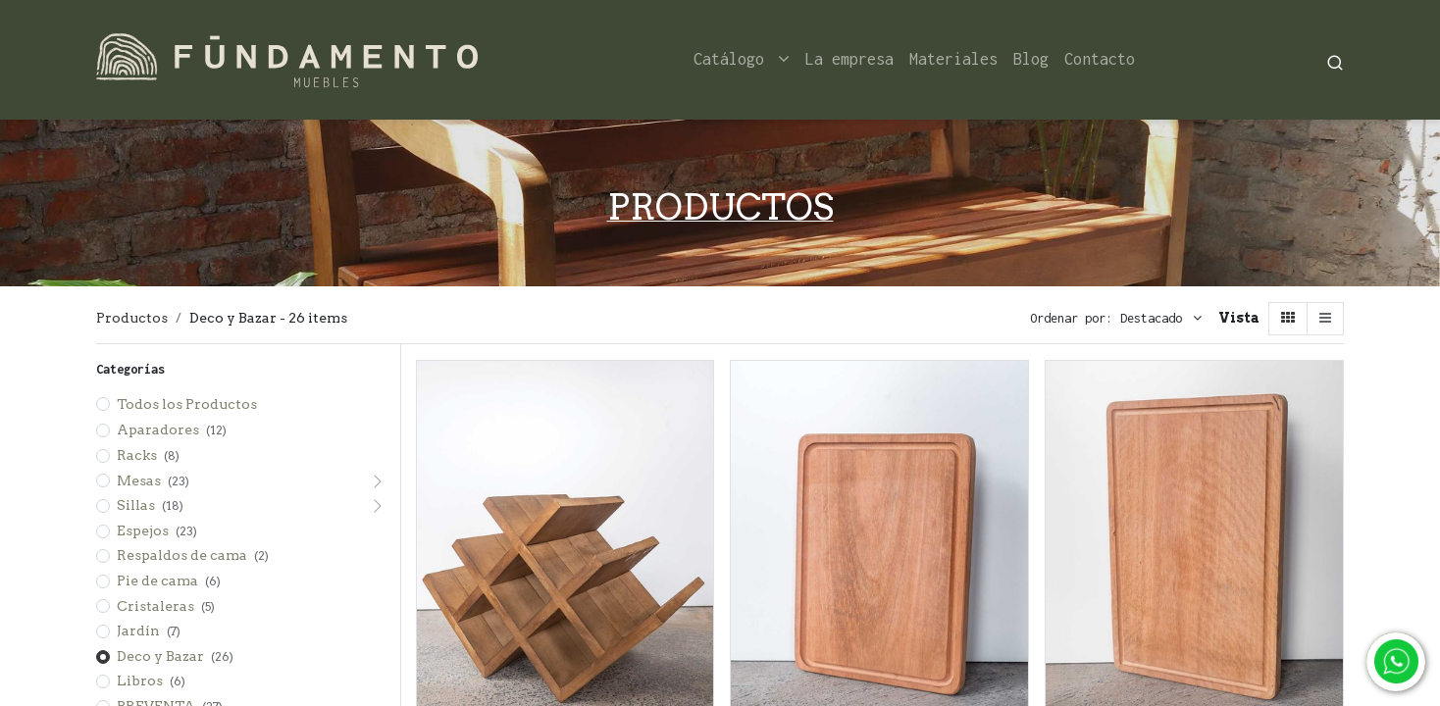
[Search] (1335, 60)
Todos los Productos (187, 404)
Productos (132, 318)
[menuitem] (849, 59)
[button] (1161, 318)
